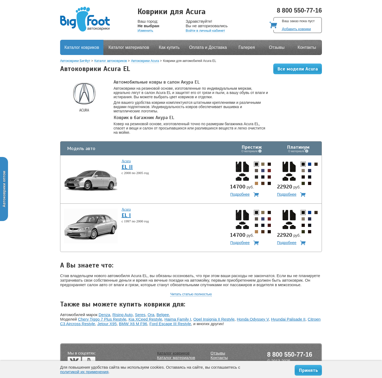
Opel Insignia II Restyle (214, 319)
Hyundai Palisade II (288, 319)
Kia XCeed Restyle (145, 319)
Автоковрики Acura (145, 61)
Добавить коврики (296, 29)
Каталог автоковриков (110, 61)
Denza (104, 314)
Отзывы (277, 47)
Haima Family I (177, 319)
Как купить (169, 47)
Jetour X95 (107, 323)
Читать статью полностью (191, 294)
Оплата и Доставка (208, 47)
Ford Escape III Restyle (170, 323)
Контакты (307, 47)
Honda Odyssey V (253, 319)
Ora (151, 314)
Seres (140, 314)
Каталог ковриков (81, 47)
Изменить (145, 31)
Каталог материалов (128, 47)
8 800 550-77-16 (299, 10)
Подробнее (240, 194)
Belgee (163, 314)
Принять (308, 370)
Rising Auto (122, 314)
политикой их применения (84, 371)
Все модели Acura (297, 69)
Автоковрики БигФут (75, 61)
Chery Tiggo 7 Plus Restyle (102, 319)
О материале (251, 151)
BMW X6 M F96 (133, 323)
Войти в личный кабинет (205, 31)
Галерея (247, 47)
